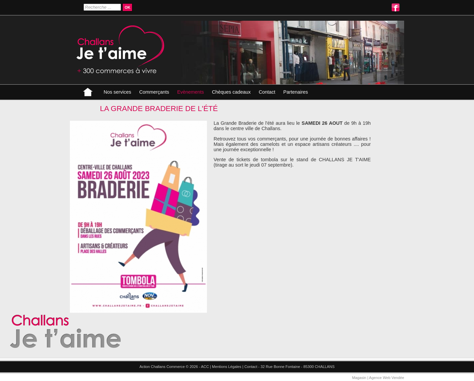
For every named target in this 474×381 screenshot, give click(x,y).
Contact (267, 92)
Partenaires (295, 92)
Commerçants (154, 92)
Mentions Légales (226, 367)
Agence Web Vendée (386, 378)
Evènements (190, 92)
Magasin (359, 378)
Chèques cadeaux (231, 92)
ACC (205, 367)
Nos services (117, 92)
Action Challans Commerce (162, 367)
